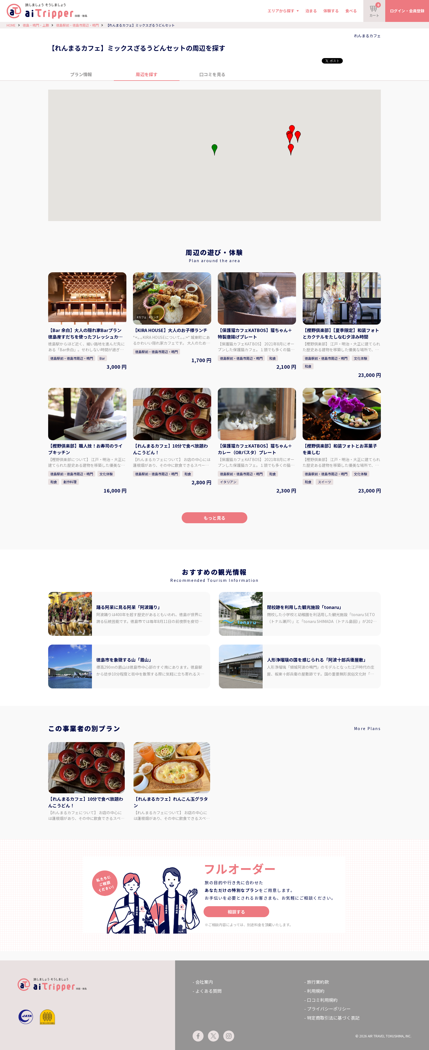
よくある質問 (208, 991)
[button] (290, 138)
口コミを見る (212, 74)
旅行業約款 (318, 982)
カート (375, 10)
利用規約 (315, 991)
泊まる (311, 10)
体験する (331, 10)
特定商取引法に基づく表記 (333, 1017)
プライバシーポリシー (329, 1008)
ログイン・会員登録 (407, 10)
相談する (236, 911)
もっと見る (214, 517)
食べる (351, 10)
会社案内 (204, 982)
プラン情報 (81, 74)
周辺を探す (147, 74)
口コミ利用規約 (322, 1000)
